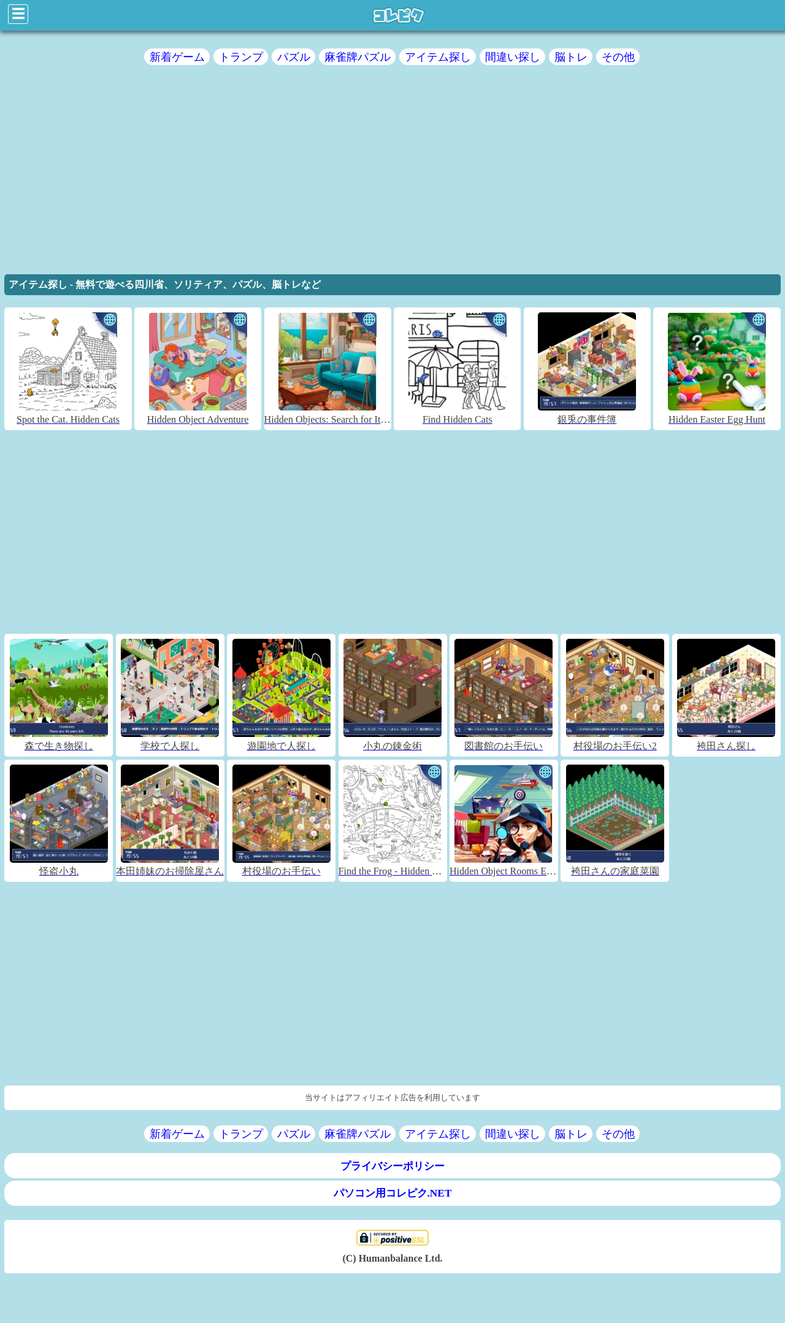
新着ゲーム (177, 56)
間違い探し (512, 56)
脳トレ (571, 56)
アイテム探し (438, 56)
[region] (392, 173)
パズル (293, 56)
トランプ (241, 56)
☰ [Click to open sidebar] (18, 13)
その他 (618, 56)
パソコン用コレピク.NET (393, 1193)
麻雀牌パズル (357, 56)
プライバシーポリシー (392, 1166)
